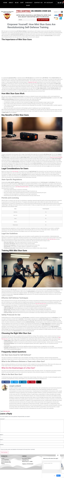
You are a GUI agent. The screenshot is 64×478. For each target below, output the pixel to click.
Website (1, 444)
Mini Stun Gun (7, 411)
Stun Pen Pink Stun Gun (40, 303)
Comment (2, 418)
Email (1, 439)
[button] (6, 382)
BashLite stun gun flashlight (56, 157)
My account (48, 2)
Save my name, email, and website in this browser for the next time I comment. (18, 449)
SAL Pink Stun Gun (52, 239)
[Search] (62, 12)
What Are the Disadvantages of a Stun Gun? (18, 368)
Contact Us (38, 2)
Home (5, 2)
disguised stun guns (32, 82)
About (11, 2)
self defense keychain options (22, 186)
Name (1, 434)
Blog (16, 2)
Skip (54, 475)
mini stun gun (15, 171)
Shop (28, 5)
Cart (22, 2)
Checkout (28, 2)
